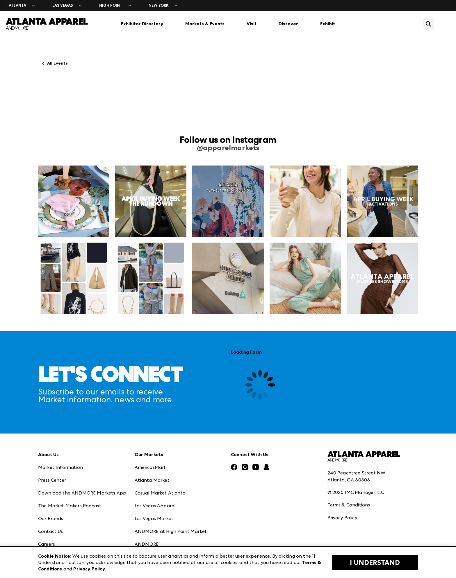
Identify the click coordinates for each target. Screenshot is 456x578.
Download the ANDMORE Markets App (82, 493)
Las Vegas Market (154, 518)
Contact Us (50, 531)
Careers (46, 544)
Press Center (52, 480)
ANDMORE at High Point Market (171, 531)
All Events (57, 63)
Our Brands (50, 518)
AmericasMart (150, 467)
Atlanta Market (152, 480)
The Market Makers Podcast (69, 505)
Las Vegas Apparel (155, 505)
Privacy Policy (342, 517)
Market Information (60, 467)
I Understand (375, 562)
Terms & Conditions (348, 505)
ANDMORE (147, 544)
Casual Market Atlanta (160, 493)
